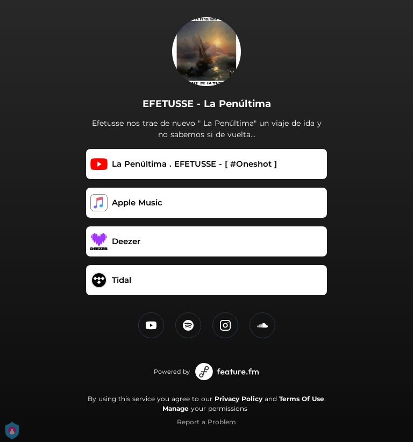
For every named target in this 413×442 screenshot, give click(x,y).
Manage (175, 408)
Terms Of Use (301, 399)
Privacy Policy (238, 399)
